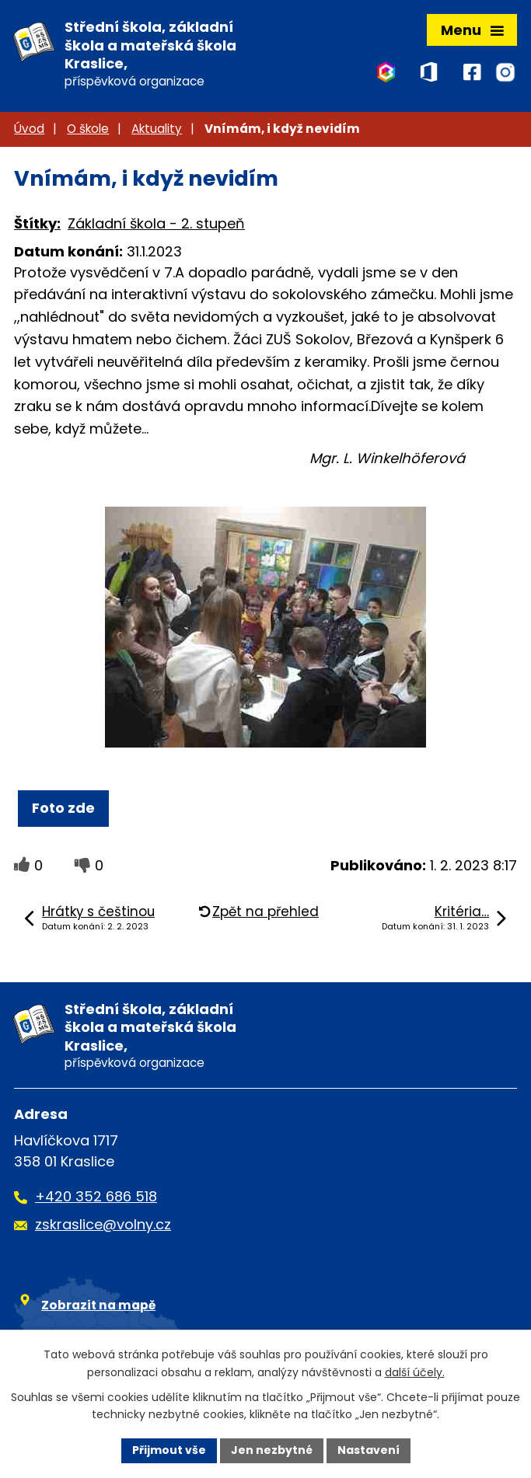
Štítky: (37, 223)
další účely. (415, 1372)
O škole (88, 128)
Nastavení (368, 1450)
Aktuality (156, 128)
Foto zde (63, 807)
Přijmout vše (169, 1450)
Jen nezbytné (272, 1450)
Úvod (29, 128)
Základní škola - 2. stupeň (156, 223)
